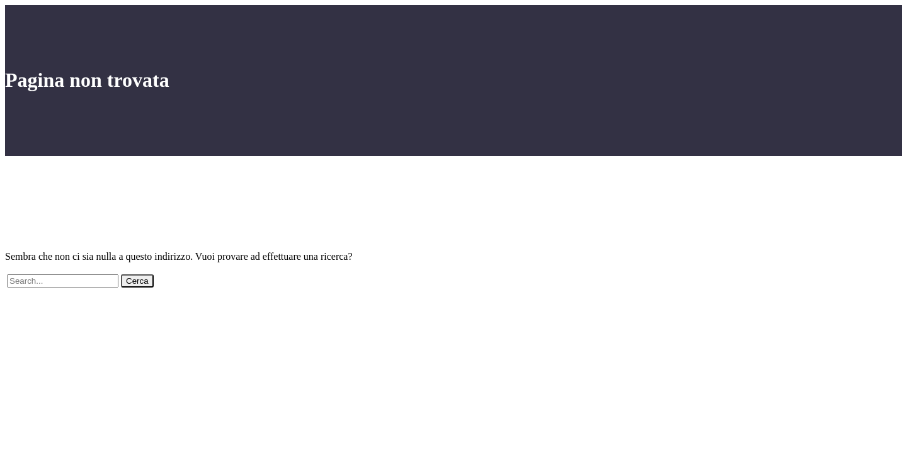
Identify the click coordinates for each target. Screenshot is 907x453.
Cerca (137, 281)
